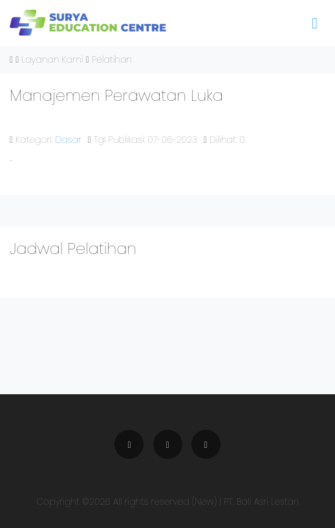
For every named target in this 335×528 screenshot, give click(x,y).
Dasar (68, 139)
